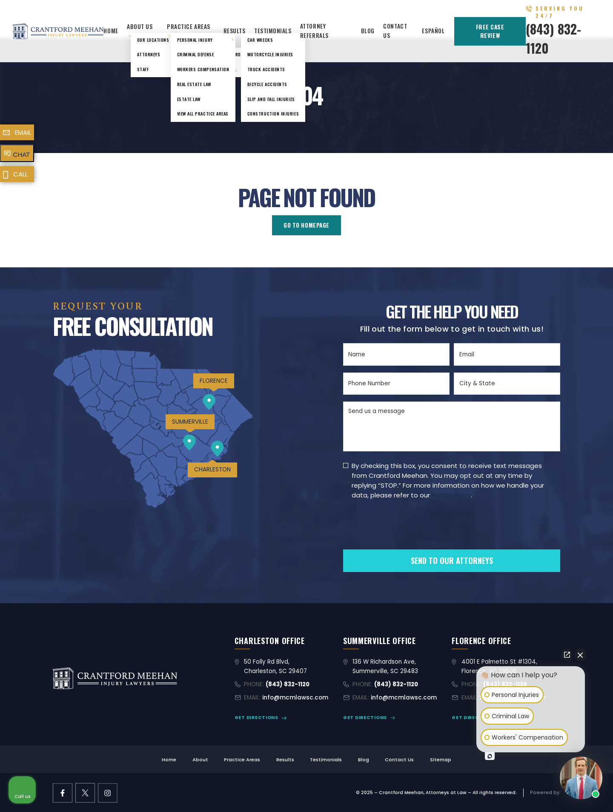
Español (433, 30)
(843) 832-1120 (287, 684)
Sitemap (440, 759)
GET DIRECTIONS (256, 717)
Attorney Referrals (314, 31)
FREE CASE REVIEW (490, 31)
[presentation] (408, 539)
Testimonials (272, 30)
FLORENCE (214, 381)
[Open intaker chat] (490, 756)
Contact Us (399, 759)
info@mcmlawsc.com (295, 698)
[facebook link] (62, 793)
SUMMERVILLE (190, 422)
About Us (139, 26)
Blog (368, 30)
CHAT (21, 154)
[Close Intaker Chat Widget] (580, 655)
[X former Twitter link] (85, 793)
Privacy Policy (451, 495)
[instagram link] (107, 793)
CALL (20, 174)
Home (110, 30)
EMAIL (23, 132)
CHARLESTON (212, 469)
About (200, 759)
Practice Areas (188, 26)
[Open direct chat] (567, 655)
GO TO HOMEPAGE (306, 225)
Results (234, 30)
